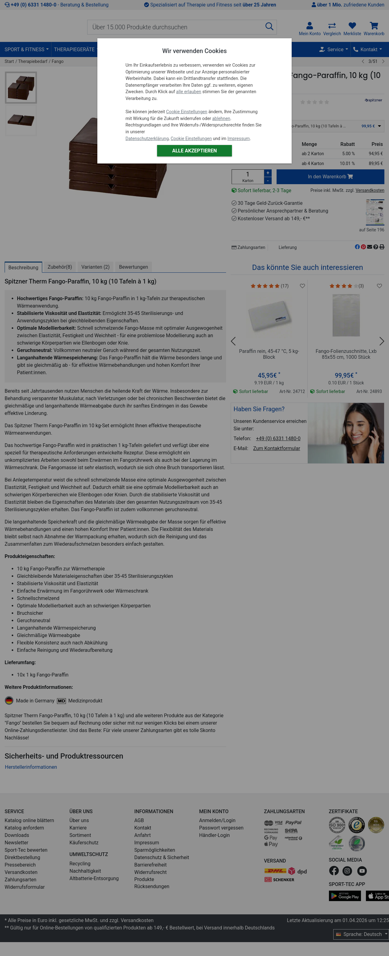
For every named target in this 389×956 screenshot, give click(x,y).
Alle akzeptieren (194, 151)
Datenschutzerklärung (146, 138)
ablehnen (221, 118)
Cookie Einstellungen (186, 111)
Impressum (238, 138)
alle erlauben (188, 91)
